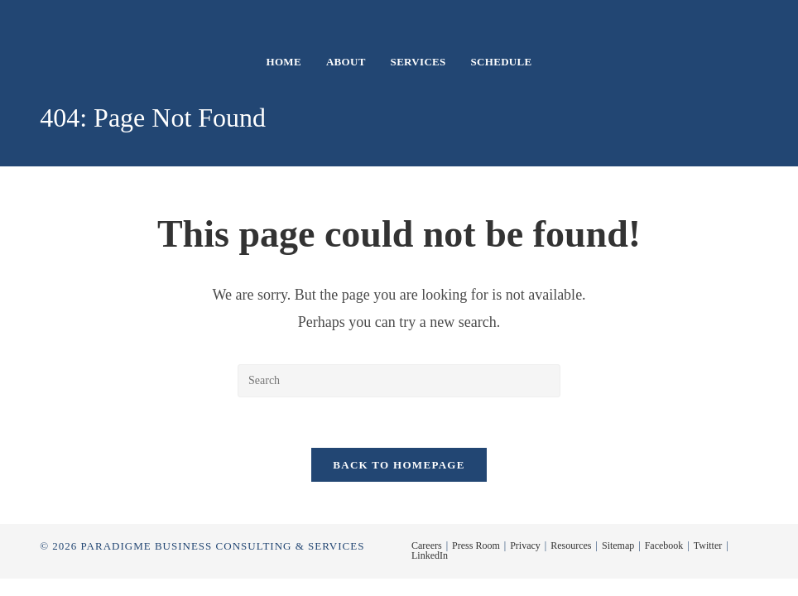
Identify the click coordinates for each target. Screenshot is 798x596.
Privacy (525, 545)
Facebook (664, 545)
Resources (570, 545)
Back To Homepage (398, 465)
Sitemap (618, 545)
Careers (426, 545)
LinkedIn (429, 555)
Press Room (476, 545)
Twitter (708, 545)
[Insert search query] (399, 380)
